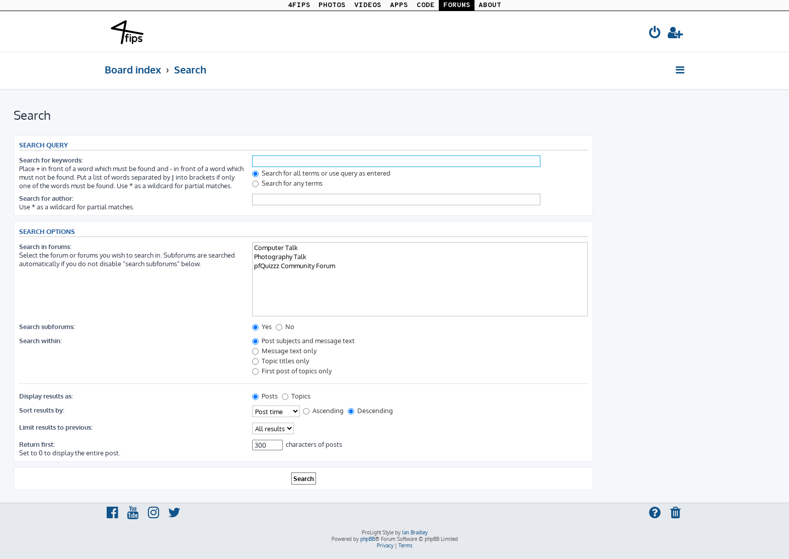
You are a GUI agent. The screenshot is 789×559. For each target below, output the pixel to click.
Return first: (37, 444)
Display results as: (46, 395)
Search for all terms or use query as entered (321, 173)
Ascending (323, 410)
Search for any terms (287, 183)
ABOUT (490, 5)
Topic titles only (280, 360)
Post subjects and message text (303, 340)
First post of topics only (292, 370)
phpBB (367, 539)
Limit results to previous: (56, 427)
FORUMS (456, 5)
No (285, 326)
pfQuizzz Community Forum (420, 265)
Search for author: (46, 198)
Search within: (40, 340)
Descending (370, 410)
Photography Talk (420, 256)
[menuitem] (655, 34)
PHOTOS (332, 5)
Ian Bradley (415, 532)
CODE (426, 5)
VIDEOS (367, 5)
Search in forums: (45, 246)
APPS (399, 5)
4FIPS (299, 5)
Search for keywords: (51, 159)
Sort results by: (41, 410)
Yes (262, 326)
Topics (296, 395)
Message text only (284, 350)
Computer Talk (420, 247)
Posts (265, 395)
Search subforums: (47, 326)
